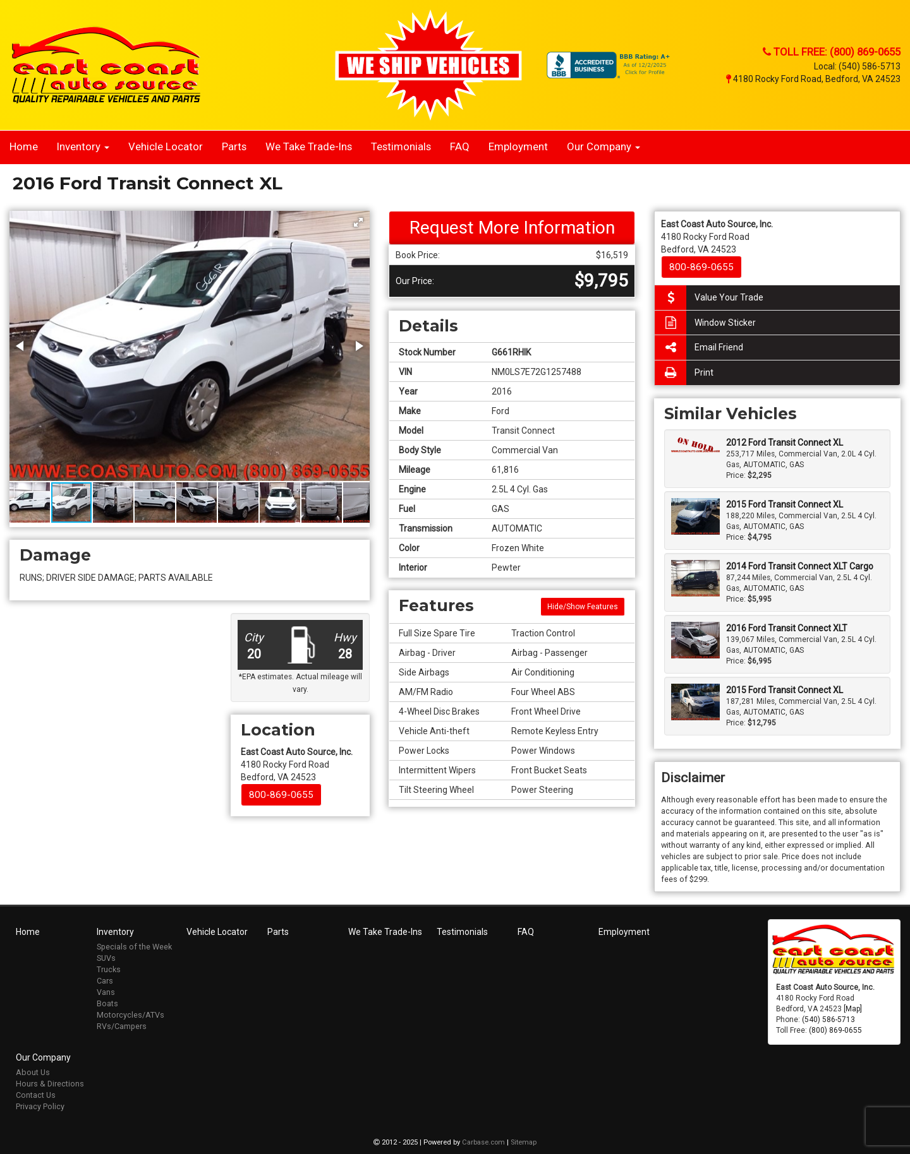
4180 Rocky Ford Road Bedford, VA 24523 (297, 764)
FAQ (460, 146)
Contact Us (36, 1095)
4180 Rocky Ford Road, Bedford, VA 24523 (813, 79)
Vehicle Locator (165, 146)
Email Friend (699, 347)
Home (23, 146)
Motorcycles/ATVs (130, 1015)
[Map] (853, 1008)
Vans (106, 992)
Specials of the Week (134, 946)
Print (684, 372)
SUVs (106, 958)
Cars (105, 980)
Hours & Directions (50, 1083)
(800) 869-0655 (835, 1030)
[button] (358, 222)
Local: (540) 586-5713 (857, 66)
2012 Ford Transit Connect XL (784, 442)
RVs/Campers (122, 1026)
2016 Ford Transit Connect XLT (786, 628)
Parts (234, 146)
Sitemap (524, 1142)
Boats (107, 1003)
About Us (33, 1072)
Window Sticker (705, 323)
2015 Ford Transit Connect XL (784, 504)
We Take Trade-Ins (308, 146)
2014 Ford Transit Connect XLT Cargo (799, 566)
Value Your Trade (709, 297)
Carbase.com (483, 1142)
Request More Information (512, 227)
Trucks (109, 969)
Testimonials (401, 146)
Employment (518, 146)
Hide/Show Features (582, 606)
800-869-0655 (281, 794)
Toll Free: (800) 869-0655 (832, 51)
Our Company (603, 146)
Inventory (83, 146)
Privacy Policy (40, 1106)
